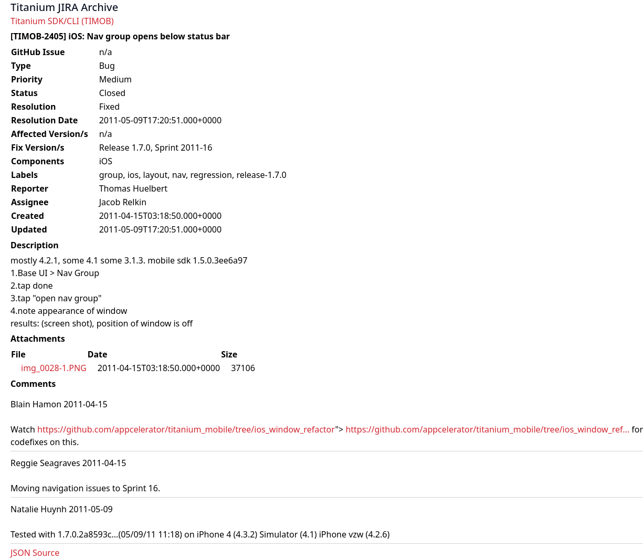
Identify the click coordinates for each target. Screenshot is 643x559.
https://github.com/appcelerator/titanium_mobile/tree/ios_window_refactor (186, 429)
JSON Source (34, 552)
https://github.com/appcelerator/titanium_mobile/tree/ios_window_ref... (487, 429)
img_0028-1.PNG (54, 368)
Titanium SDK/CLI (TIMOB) (62, 21)
